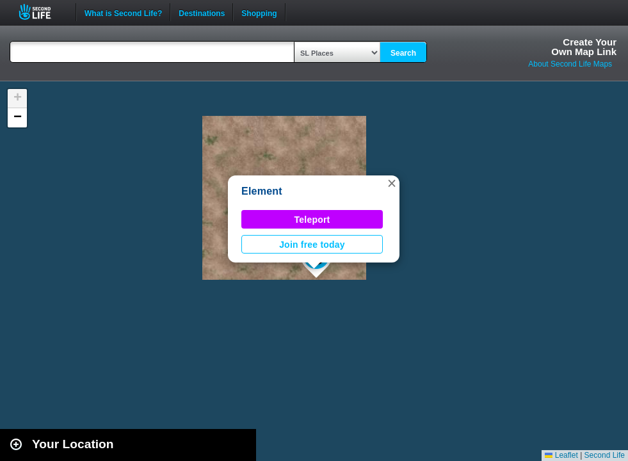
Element (261, 191)
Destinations (202, 12)
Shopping (259, 12)
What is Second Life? (123, 12)
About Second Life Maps (570, 64)
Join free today (312, 244)
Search (403, 53)
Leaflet (561, 455)
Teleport (312, 219)
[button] (391, 183)
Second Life (42, 11)
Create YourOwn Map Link (583, 46)
